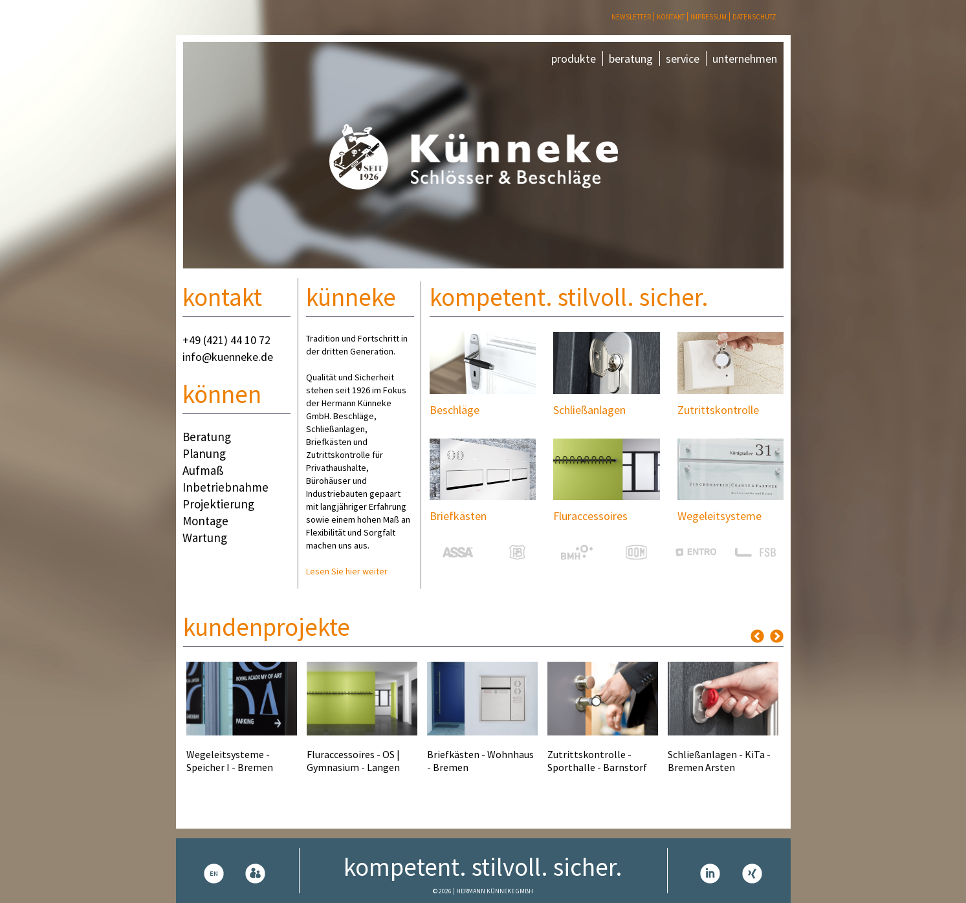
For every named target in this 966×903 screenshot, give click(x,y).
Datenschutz (754, 16)
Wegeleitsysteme (719, 515)
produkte (573, 58)
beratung (631, 58)
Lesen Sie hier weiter (347, 571)
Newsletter (631, 16)
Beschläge (454, 409)
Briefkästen (458, 515)
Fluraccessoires (590, 515)
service (682, 58)
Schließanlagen (589, 409)
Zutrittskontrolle (718, 409)
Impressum (708, 16)
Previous (757, 636)
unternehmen (744, 58)
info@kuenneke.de (227, 356)
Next (777, 636)
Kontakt (671, 16)
